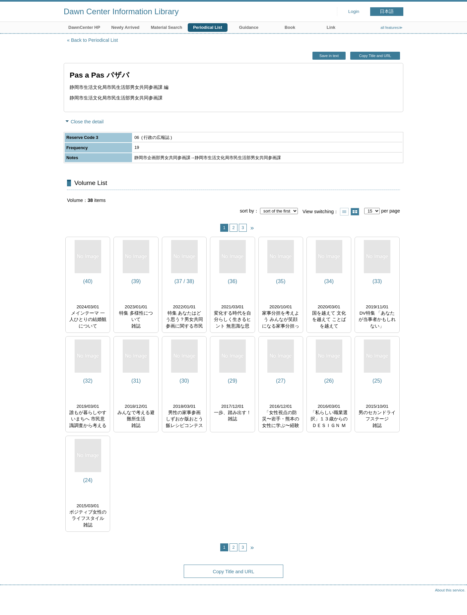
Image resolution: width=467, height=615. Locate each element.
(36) (232, 281)
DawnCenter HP (84, 27)
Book (290, 27)
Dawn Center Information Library (121, 11)
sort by (247, 211)
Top (455, 603)
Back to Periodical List (94, 40)
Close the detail (87, 121)
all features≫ (391, 28)
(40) (87, 281)
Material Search (166, 27)
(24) (87, 480)
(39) (136, 281)
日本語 (387, 11)
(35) (280, 281)
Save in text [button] (329, 56)
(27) (280, 381)
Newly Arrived (125, 27)
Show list (344, 211)
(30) (184, 381)
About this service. (450, 590)
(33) (377, 281)
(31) (136, 381)
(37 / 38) (184, 281)
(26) (329, 381)
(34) (329, 281)
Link (331, 27)
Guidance (248, 27)
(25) (377, 381)
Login (353, 11)
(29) (232, 381)
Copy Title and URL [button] (375, 56)
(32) (87, 381)
